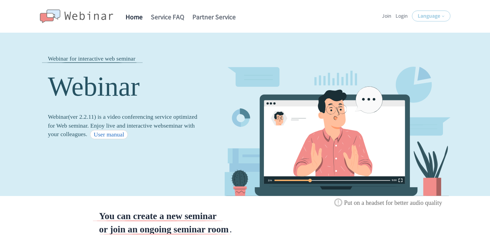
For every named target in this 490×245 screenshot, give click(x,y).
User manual (109, 134)
